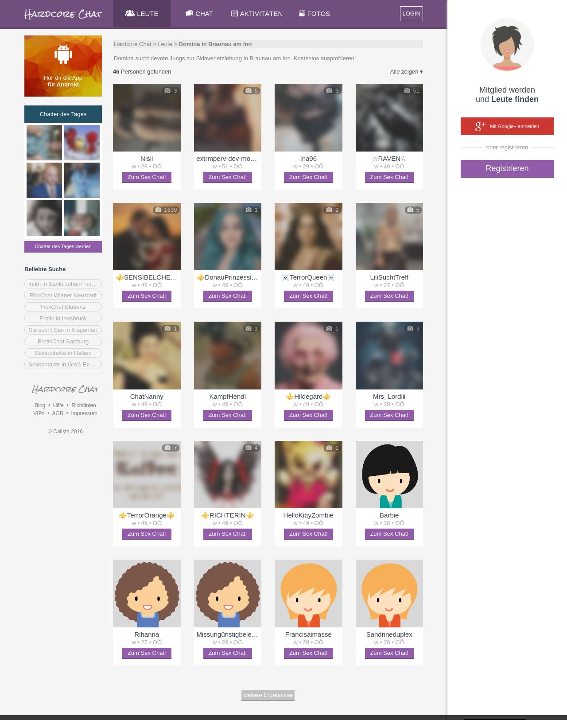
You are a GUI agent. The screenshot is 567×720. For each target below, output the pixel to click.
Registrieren (506, 168)
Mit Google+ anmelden (507, 126)
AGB (57, 413)
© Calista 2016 (65, 431)
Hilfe (58, 405)
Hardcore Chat (132, 44)
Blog (40, 405)
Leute (165, 44)
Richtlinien (83, 405)
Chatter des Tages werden (63, 246)
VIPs (38, 413)
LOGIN (411, 13)
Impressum (84, 413)
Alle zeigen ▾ (406, 71)
